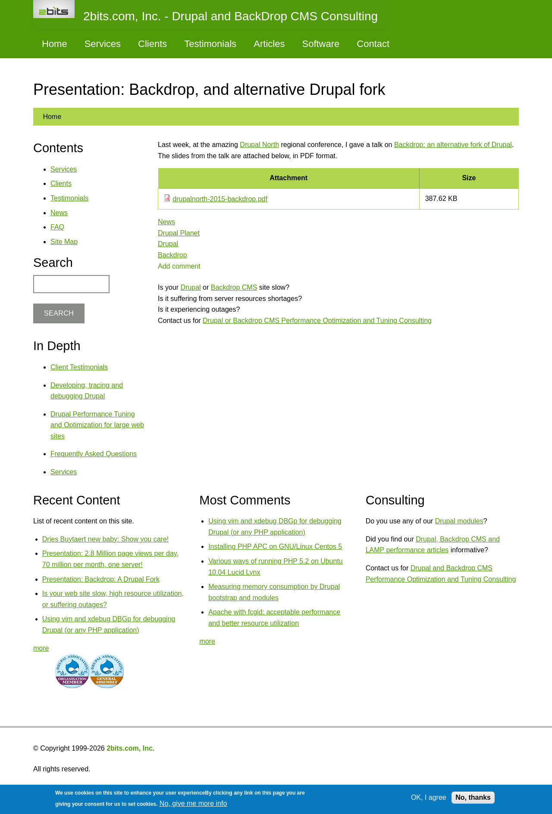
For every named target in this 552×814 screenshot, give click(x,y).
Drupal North (259, 144)
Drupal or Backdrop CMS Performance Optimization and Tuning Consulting (317, 320)
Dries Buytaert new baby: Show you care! (105, 539)
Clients (152, 43)
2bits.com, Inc (130, 748)
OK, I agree (428, 797)
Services (103, 43)
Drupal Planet (179, 233)
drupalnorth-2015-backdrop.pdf (219, 199)
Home (54, 43)
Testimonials (210, 43)
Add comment (179, 266)
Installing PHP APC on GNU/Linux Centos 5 (275, 546)
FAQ (57, 227)
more (41, 648)
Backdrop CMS (234, 287)
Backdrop (172, 255)
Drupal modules (459, 521)
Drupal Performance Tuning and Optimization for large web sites (97, 425)
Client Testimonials (79, 367)
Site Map (64, 241)
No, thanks (473, 797)
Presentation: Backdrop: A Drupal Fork (101, 579)
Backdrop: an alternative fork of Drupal (453, 144)
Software (320, 43)
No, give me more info (193, 803)
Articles (269, 43)
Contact (373, 43)
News (166, 221)
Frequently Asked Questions (93, 453)
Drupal (168, 243)
